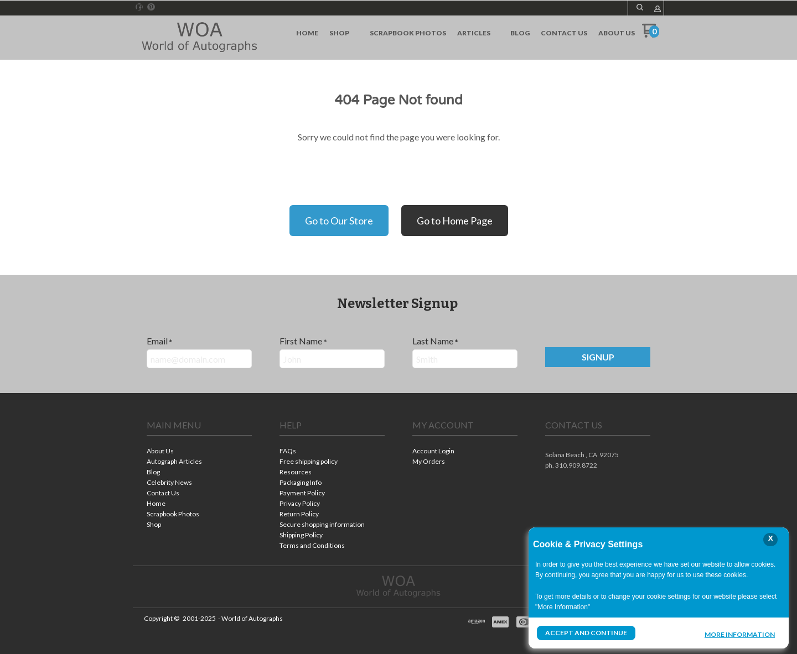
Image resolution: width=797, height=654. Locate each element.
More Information (740, 634)
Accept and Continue (586, 633)
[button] (597, 357)
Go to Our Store (339, 220)
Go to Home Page (455, 220)
